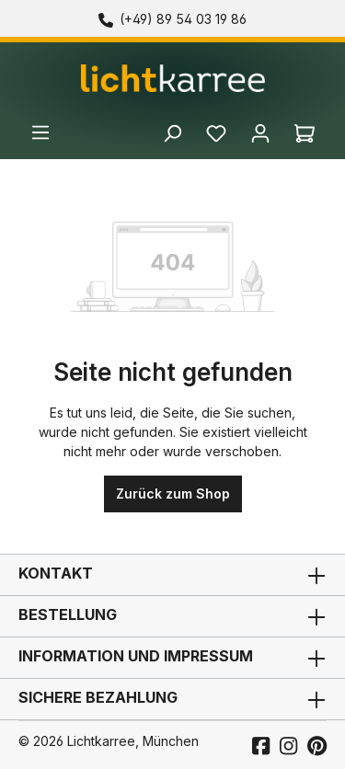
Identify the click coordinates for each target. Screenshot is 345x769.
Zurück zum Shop (173, 493)
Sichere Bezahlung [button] (172, 699)
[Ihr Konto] (260, 125)
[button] (172, 657)
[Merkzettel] (216, 125)
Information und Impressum (135, 656)
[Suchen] (172, 129)
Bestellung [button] (172, 616)
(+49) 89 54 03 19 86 (183, 19)
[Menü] (40, 132)
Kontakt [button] (172, 575)
